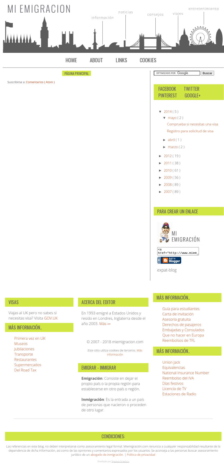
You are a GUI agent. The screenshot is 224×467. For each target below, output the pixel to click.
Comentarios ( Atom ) (40, 82)
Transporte (23, 355)
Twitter (191, 88)
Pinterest (167, 95)
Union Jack (171, 363)
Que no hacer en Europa (183, 336)
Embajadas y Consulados (183, 331)
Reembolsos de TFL (178, 341)
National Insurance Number (185, 374)
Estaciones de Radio (179, 395)
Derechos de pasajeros (181, 325)
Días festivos (172, 384)
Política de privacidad (141, 456)
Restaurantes (25, 360)
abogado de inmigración (106, 456)
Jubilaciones (24, 350)
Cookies (148, 60)
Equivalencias (173, 368)
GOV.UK (51, 319)
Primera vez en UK (29, 339)
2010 (168, 170)
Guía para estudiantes (181, 310)
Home (71, 60)
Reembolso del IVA (178, 379)
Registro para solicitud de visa (190, 131)
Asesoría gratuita (176, 320)
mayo (172, 117)
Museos (21, 345)
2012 (168, 155)
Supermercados (27, 366)
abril (172, 139)
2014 (168, 111)
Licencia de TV (174, 390)
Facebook (167, 88)
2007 (168, 191)
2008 (168, 184)
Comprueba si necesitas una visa (192, 124)
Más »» (105, 325)
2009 (168, 177)
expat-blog (167, 271)
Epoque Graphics (120, 462)
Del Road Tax (25, 371)
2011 (168, 163)
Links (121, 60)
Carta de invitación (178, 315)
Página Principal (76, 73)
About (96, 60)
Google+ (193, 95)
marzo (173, 146)
